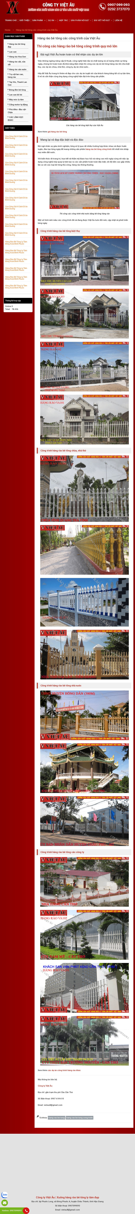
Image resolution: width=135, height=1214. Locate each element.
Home (7, 30)
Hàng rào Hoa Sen (17, 57)
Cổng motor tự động (18, 104)
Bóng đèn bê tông (17, 90)
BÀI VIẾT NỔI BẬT (102, 20)
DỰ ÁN (51, 20)
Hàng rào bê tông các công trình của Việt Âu (37, 30)
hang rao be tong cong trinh (79, 1118)
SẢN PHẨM (37, 20)
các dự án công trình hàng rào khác (64, 1070)
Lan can (12, 52)
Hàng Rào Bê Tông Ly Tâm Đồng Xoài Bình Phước (16, 243)
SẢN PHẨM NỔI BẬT (80, 20)
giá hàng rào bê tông (57, 132)
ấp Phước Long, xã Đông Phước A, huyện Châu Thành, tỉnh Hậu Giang (71, 1201)
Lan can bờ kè (15, 95)
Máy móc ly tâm (16, 99)
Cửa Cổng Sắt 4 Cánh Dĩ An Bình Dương (16, 137)
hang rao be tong (57, 1118)
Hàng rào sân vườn (17, 69)
